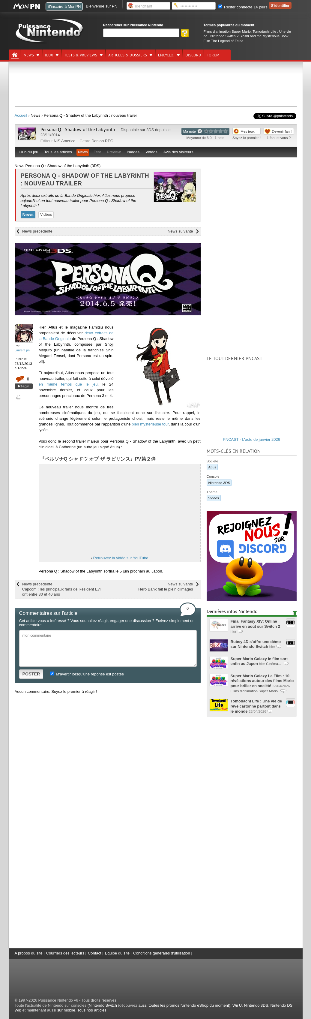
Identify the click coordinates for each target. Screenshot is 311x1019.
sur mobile (66, 1010)
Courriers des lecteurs (65, 953)
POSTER (31, 674)
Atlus (212, 467)
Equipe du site (117, 953)
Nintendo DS (282, 1005)
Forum (213, 55)
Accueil (21, 115)
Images (133, 152)
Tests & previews (80, 55)
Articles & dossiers (127, 55)
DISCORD (193, 55)
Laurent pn (22, 350)
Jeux (49, 55)
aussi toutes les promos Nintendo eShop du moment (183, 1005)
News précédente (37, 231)
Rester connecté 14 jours (243, 7)
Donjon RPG (102, 141)
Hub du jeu (28, 152)
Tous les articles (58, 152)
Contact (94, 953)
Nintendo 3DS (219, 483)
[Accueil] (15, 55)
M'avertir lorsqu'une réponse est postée (87, 674)
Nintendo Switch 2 (224, 36)
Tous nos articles (91, 1010)
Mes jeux (248, 131)
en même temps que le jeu (68, 384)
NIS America (64, 141)
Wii (17, 1010)
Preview (114, 152)
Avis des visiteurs (178, 152)
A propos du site (29, 953)
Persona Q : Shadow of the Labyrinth (77, 129)
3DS (150, 130)
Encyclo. (166, 55)
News (29, 55)
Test (97, 152)
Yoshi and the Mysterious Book (265, 36)
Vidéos (151, 152)
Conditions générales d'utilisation (161, 953)
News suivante (180, 231)
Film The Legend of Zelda (224, 41)
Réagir (23, 386)
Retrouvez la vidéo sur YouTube (120, 558)
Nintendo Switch (103, 1005)
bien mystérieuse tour (150, 424)
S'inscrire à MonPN (64, 6)
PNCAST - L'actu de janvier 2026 (251, 439)
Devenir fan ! (282, 131)
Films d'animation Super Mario (227, 31)
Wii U (237, 1005)
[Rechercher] (141, 33)
